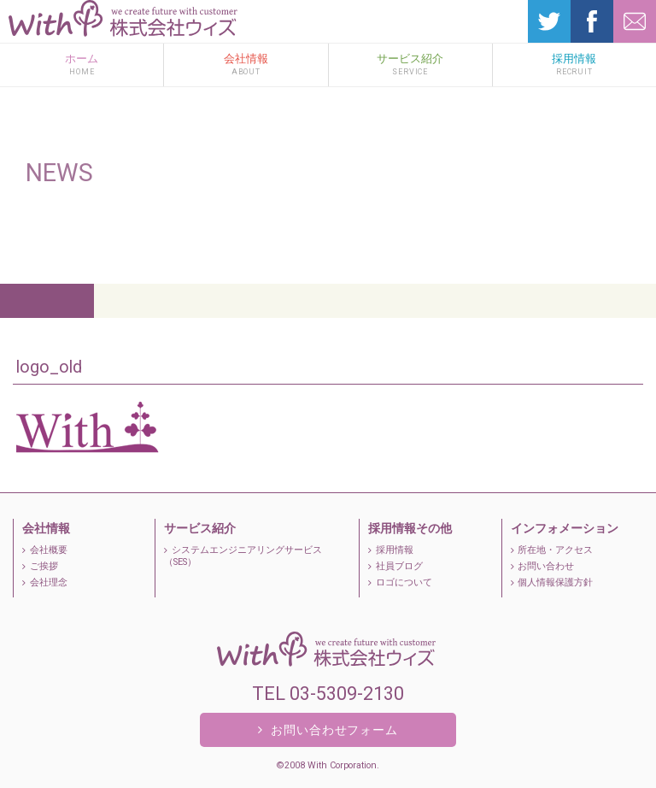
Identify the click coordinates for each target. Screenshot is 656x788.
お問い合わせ (543, 566)
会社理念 (44, 582)
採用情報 (574, 64)
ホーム (81, 64)
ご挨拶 (40, 566)
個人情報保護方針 (552, 582)
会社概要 (44, 550)
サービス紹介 (410, 64)
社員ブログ (395, 566)
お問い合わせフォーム (328, 729)
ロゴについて (400, 582)
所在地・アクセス (552, 550)
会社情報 (245, 64)
